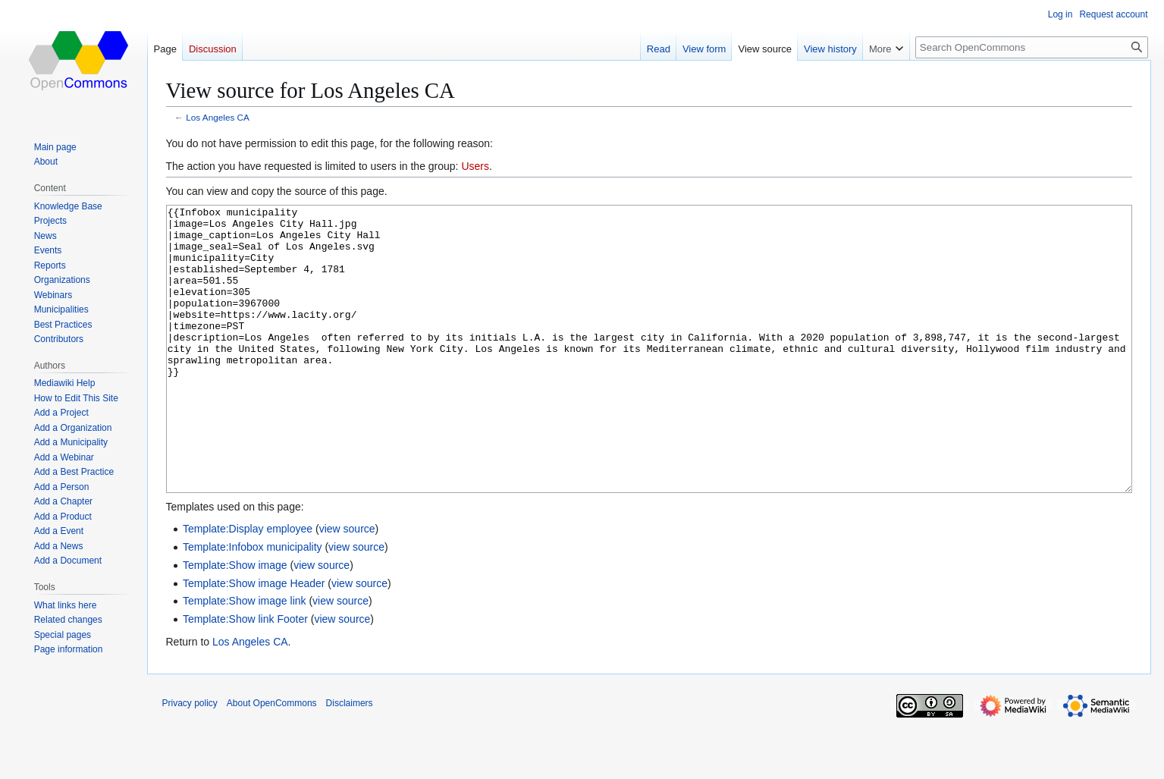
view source (347, 586)
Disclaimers (349, 760)
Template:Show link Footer (245, 676)
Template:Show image (235, 622)
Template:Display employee (247, 586)
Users (475, 166)
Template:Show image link (244, 658)
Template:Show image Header (254, 640)
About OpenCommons (272, 760)
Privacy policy (190, 760)
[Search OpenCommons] (1031, 47)
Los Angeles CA (217, 117)
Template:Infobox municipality (252, 604)
